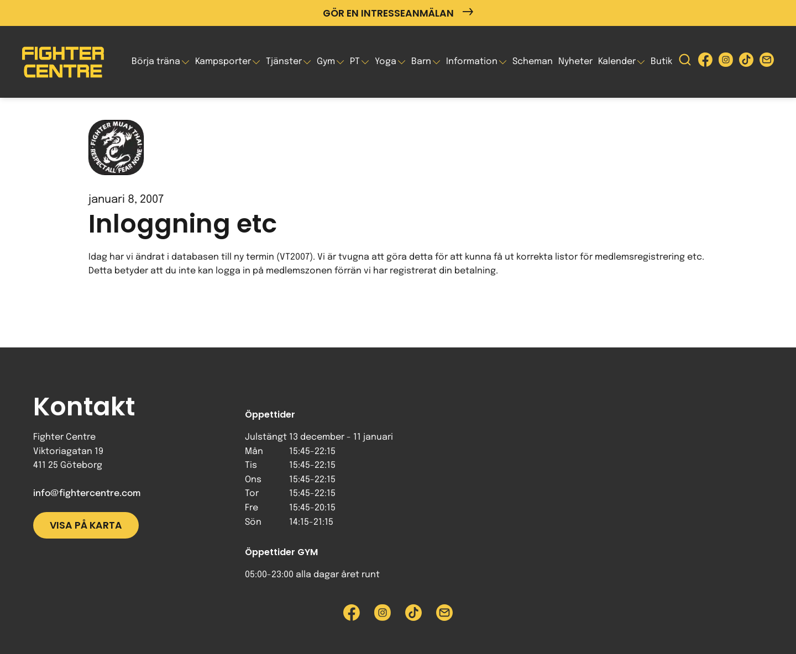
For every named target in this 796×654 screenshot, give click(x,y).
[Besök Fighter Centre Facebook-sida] (705, 62)
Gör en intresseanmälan (398, 13)
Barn (421, 61)
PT (355, 61)
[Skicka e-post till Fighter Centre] (767, 62)
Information (472, 61)
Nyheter (575, 61)
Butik (661, 61)
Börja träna (156, 61)
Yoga (385, 61)
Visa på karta (86, 525)
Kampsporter (223, 61)
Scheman (532, 61)
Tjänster (284, 61)
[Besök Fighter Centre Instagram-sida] (726, 62)
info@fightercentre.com (86, 493)
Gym (326, 61)
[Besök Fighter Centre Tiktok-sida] (746, 62)
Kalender (617, 61)
